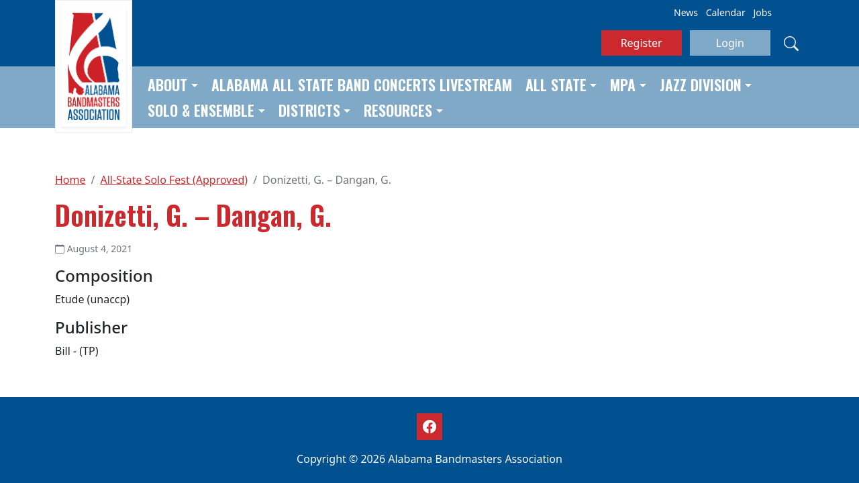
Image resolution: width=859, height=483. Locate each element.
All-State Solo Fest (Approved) (174, 179)
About (167, 84)
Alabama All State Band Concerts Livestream (361, 84)
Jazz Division (701, 84)
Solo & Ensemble (201, 110)
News (686, 12)
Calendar (726, 12)
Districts (309, 110)
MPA (623, 84)
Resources (398, 110)
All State (556, 84)
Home (70, 179)
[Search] (791, 43)
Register (641, 43)
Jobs (762, 12)
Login (730, 43)
